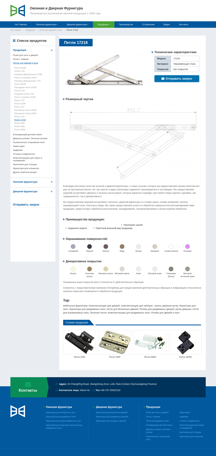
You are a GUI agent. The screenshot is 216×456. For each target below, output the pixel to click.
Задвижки (18, 150)
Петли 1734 (19, 71)
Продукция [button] (103, 24)
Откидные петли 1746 (24, 94)
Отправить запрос (176, 78)
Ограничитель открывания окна (29, 142)
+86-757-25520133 (110, 390)
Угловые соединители (24, 154)
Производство (126, 24)
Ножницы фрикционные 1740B (28, 74)
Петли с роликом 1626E (25, 97)
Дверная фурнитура (25, 191)
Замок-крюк (19, 146)
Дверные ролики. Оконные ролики (30, 138)
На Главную (21, 24)
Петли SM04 (150, 357)
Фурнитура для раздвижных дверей (112, 417)
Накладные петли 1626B (25, 87)
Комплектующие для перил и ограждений (27, 159)
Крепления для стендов (25, 164)
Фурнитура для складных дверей (111, 421)
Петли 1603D (185, 357)
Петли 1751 (19, 107)
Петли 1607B (20, 84)
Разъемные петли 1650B (25, 110)
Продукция (30, 30)
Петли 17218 (20, 120)
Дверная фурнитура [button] (77, 24)
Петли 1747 (19, 100)
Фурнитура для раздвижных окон (61, 417)
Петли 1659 (79, 357)
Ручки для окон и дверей (25, 55)
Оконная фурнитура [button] (46, 24)
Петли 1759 (19, 117)
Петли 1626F (20, 104)
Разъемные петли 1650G (25, 113)
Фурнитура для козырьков (26, 168)
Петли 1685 (114, 357)
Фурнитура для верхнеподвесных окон (63, 421)
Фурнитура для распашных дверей (112, 412)
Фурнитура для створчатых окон (60, 412)
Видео (167, 24)
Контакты (183, 24)
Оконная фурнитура (25, 181)
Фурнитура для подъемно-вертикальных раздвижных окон (64, 426)
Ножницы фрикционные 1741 (27, 81)
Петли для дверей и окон (51, 30)
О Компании (148, 24)
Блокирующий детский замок (27, 134)
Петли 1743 (19, 91)
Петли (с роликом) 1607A (25, 78)
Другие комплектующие (25, 172)
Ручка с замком (20, 59)
